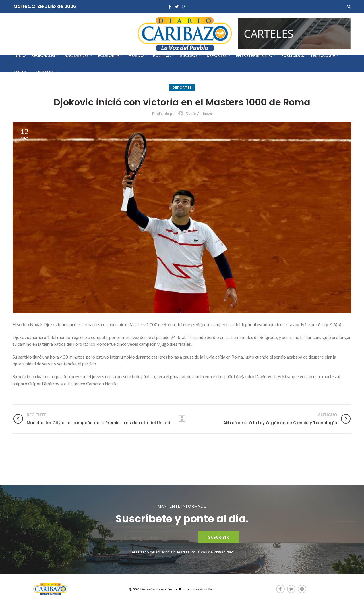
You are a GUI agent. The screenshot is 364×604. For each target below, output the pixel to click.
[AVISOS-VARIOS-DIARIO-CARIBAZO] (294, 33)
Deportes (181, 87)
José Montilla (202, 589)
